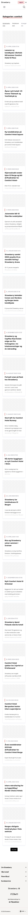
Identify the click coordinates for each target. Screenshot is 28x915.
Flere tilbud (14, 877)
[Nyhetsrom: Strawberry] (14, 433)
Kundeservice (14, 881)
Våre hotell (14, 872)
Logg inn (21, 2)
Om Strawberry (14, 867)
